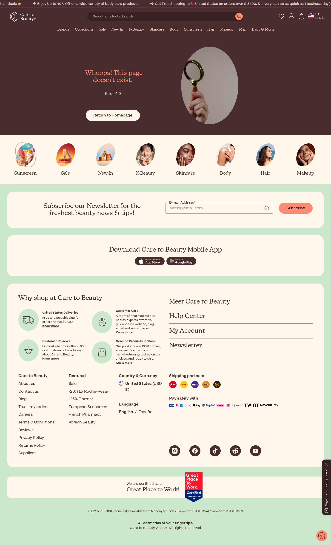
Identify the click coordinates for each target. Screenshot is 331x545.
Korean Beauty (82, 422)
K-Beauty (136, 29)
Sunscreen (193, 29)
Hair (211, 29)
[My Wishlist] (281, 16)
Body (174, 29)
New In (117, 29)
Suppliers (27, 453)
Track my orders (33, 407)
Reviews (26, 430)
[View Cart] (301, 16)
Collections (84, 29)
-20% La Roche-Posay (89, 391)
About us (26, 383)
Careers (25, 414)
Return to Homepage (112, 115)
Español (146, 412)
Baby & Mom (263, 29)
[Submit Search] (239, 16)
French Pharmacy (85, 414)
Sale (102, 29)
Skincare (157, 29)
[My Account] (291, 16)
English (126, 412)
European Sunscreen (88, 407)
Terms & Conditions (36, 422)
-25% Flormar (81, 399)
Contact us (28, 391)
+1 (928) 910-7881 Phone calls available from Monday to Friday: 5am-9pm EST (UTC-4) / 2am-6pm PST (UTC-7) (165, 511)
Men (242, 29)
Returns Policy (31, 445)
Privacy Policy (31, 437)
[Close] (326, 463)
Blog (22, 399)
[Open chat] (321, 535)
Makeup (227, 29)
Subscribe (295, 208)
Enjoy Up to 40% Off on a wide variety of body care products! (108, 3)
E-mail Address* (182, 202)
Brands (63, 29)
